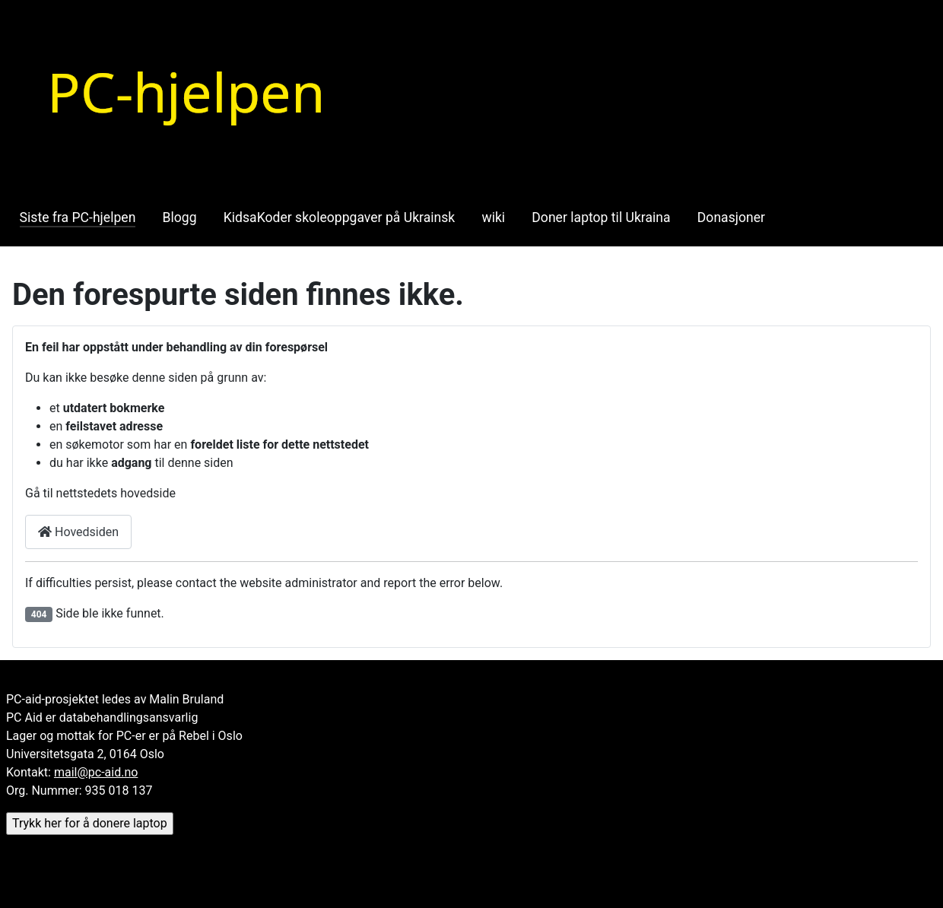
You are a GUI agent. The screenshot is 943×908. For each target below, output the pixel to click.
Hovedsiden (78, 532)
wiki (493, 217)
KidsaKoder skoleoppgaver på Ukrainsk (339, 217)
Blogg (180, 217)
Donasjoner (731, 217)
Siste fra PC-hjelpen (78, 217)
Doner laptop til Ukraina (601, 217)
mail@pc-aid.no (96, 772)
